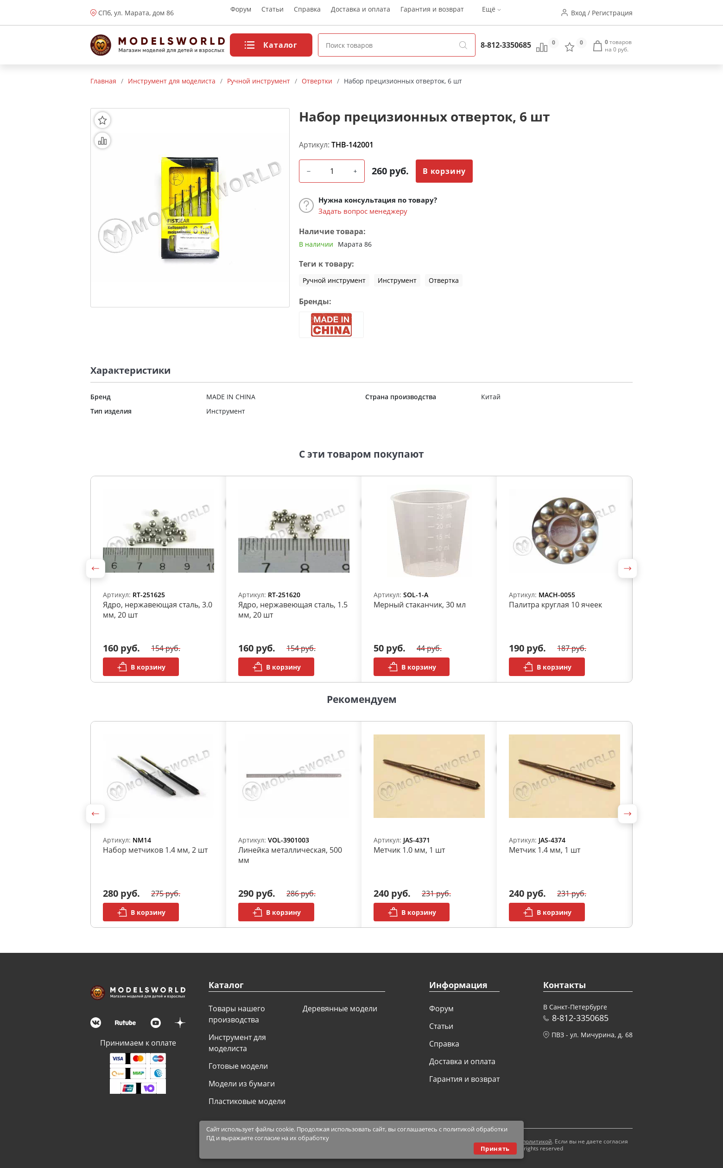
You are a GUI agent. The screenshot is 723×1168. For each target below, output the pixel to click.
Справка (307, 12)
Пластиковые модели (247, 1101)
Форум (240, 12)
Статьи (272, 12)
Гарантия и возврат (432, 12)
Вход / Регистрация (602, 12)
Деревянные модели (340, 1008)
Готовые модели (238, 1066)
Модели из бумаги (242, 1084)
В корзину (444, 171)
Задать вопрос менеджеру (362, 211)
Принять (495, 1148)
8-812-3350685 (506, 45)
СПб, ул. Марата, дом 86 (136, 12)
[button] (95, 568)
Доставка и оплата (360, 12)
